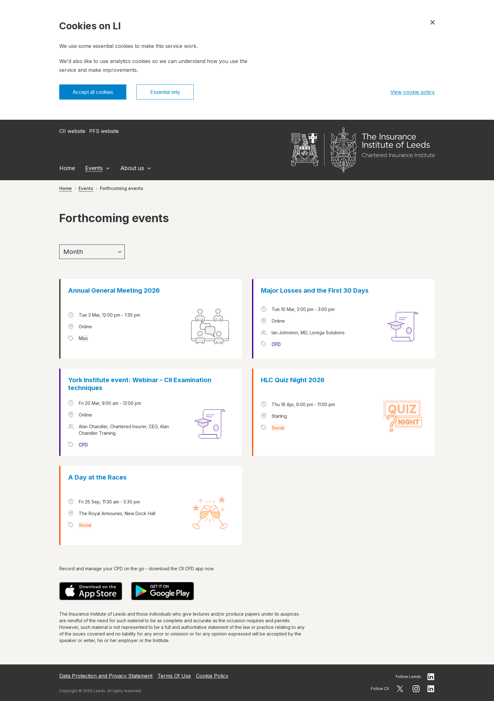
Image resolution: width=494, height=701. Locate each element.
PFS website (104, 132)
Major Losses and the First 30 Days (315, 291)
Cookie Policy (212, 676)
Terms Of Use (174, 676)
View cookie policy (412, 92)
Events (94, 168)
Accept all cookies (95, 92)
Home (67, 168)
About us (132, 168)
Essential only (171, 92)
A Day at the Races (97, 477)
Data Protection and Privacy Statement (105, 676)
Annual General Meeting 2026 (114, 291)
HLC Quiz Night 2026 (293, 380)
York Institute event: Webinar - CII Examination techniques (139, 384)
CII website (72, 132)
